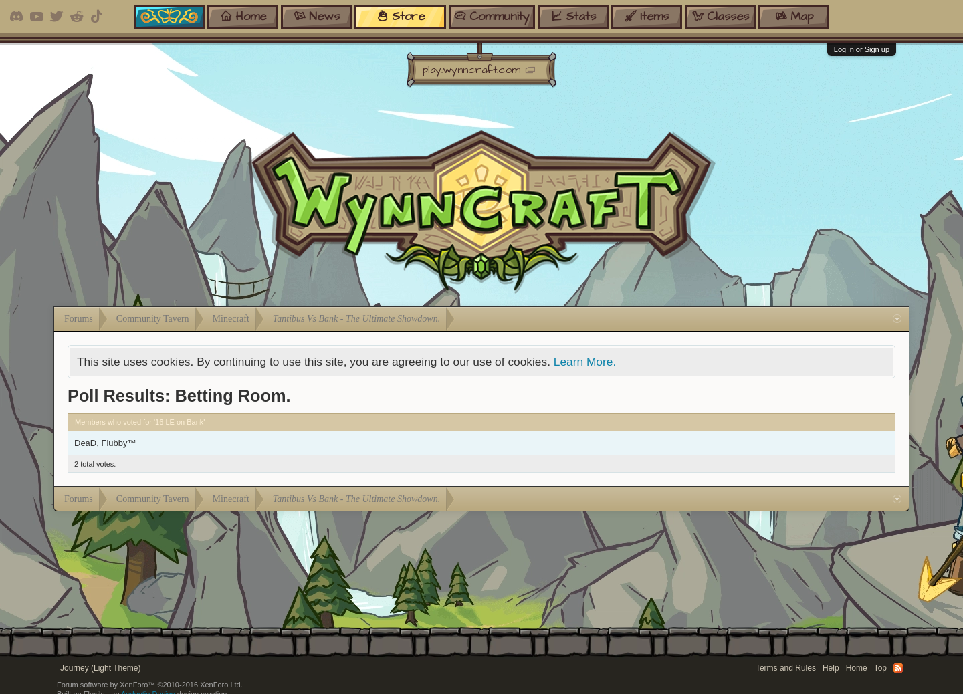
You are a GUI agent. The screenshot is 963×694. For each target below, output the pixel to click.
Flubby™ (118, 443)
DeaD (85, 443)
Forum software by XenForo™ (150, 685)
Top (880, 668)
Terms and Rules (786, 668)
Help (831, 668)
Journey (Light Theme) (100, 668)
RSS (898, 668)
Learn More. (585, 361)
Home (856, 668)
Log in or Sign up (861, 49)
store (401, 16)
